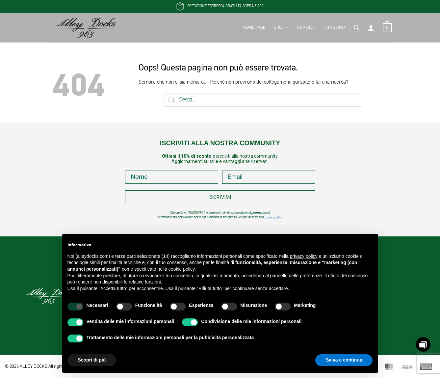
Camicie (307, 27)
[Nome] (171, 177)
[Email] (268, 177)
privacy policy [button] (304, 256)
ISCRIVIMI (220, 197)
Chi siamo (335, 27)
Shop (281, 27)
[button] (356, 27)
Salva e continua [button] (344, 360)
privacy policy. (273, 217)
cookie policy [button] (181, 269)
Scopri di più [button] (92, 360)
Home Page (254, 27)
